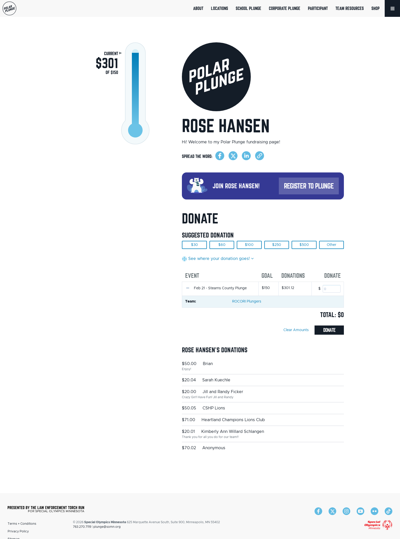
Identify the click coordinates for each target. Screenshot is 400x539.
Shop (375, 8)
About (198, 8)
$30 (194, 245)
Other (331, 245)
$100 (249, 245)
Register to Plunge (309, 186)
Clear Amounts (296, 330)
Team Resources (349, 8)
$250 (276, 245)
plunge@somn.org (107, 526)
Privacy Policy (18, 531)
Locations (219, 8)
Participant (318, 8)
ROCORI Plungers (246, 301)
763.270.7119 (82, 526)
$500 (304, 245)
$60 (222, 245)
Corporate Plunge (284, 8)
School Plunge (248, 8)
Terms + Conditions (22, 523)
